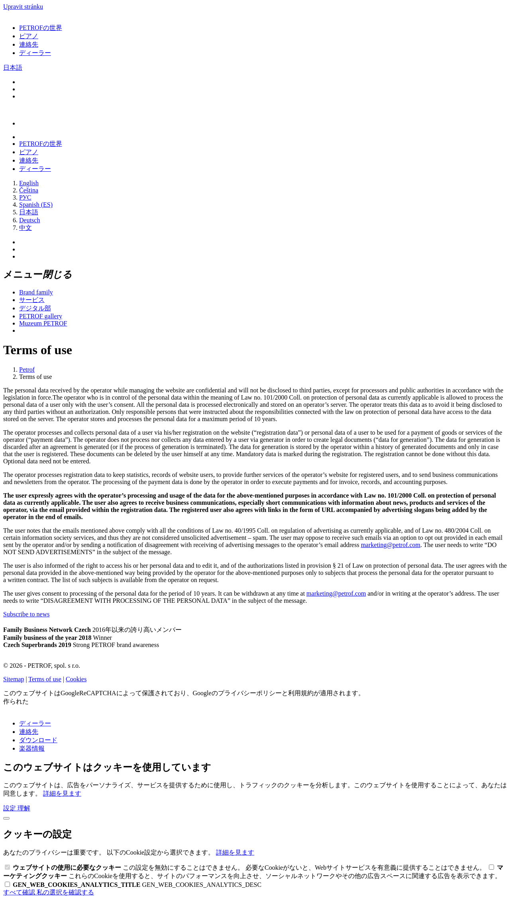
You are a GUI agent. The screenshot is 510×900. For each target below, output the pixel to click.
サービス (32, 299)
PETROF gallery (40, 316)
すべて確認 (20, 892)
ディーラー (35, 52)
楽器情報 (32, 748)
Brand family (36, 292)
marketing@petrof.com (390, 544)
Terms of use (44, 679)
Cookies (76, 679)
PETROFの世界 (40, 27)
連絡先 (28, 44)
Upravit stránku (23, 6)
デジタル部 (35, 308)
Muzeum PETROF (43, 323)
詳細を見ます (62, 793)
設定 (10, 808)
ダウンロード (38, 740)
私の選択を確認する (65, 892)
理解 (24, 808)
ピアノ (28, 36)
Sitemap (13, 679)
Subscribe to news (26, 614)
